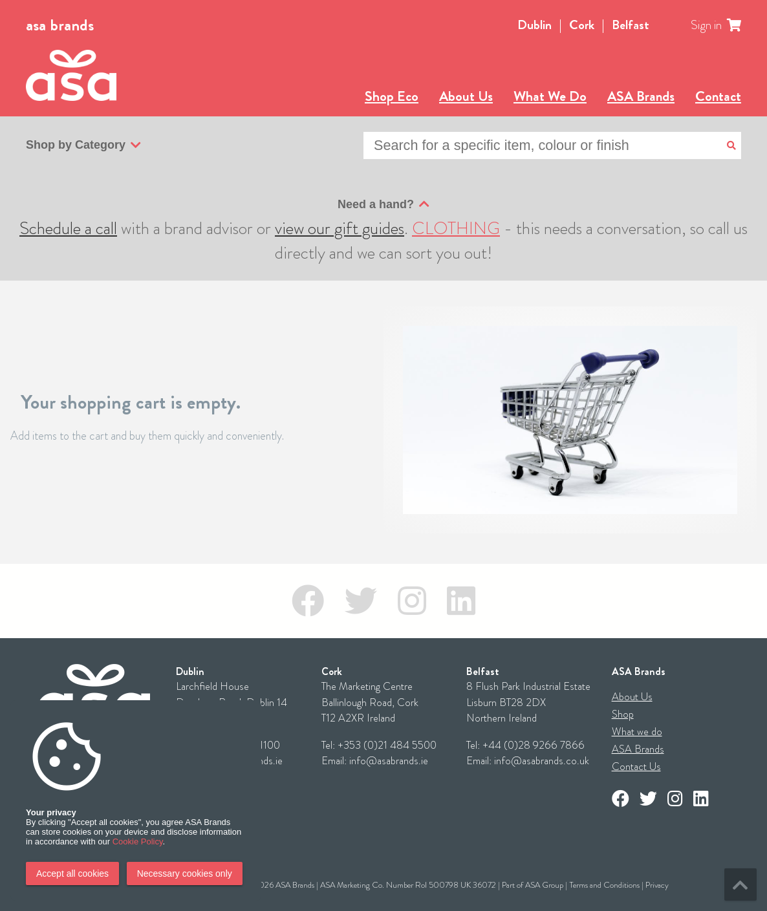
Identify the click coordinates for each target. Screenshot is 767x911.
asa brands (60, 25)
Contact (718, 96)
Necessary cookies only (184, 873)
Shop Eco (391, 96)
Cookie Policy (138, 841)
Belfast (630, 25)
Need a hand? (383, 204)
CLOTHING (456, 228)
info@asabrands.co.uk (541, 760)
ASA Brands (641, 96)
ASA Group (544, 885)
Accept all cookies (72, 873)
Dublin (534, 25)
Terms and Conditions (604, 885)
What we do (637, 731)
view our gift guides (339, 228)
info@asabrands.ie (388, 760)
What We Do (550, 96)
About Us (466, 96)
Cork (581, 25)
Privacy (657, 885)
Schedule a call (68, 228)
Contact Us (636, 766)
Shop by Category (83, 145)
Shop (623, 714)
